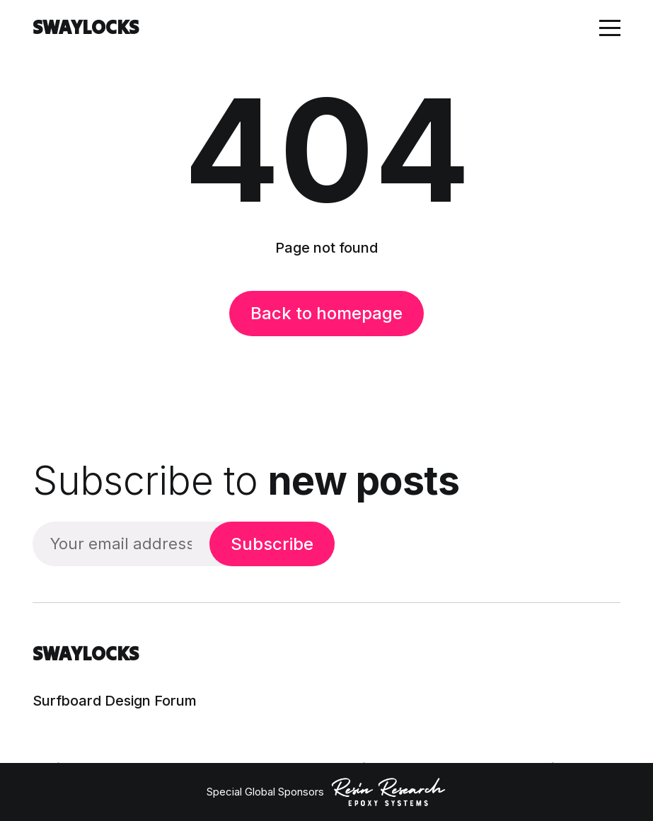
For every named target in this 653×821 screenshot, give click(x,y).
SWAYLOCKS (86, 27)
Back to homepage (326, 313)
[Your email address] (121, 544)
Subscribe (272, 544)
